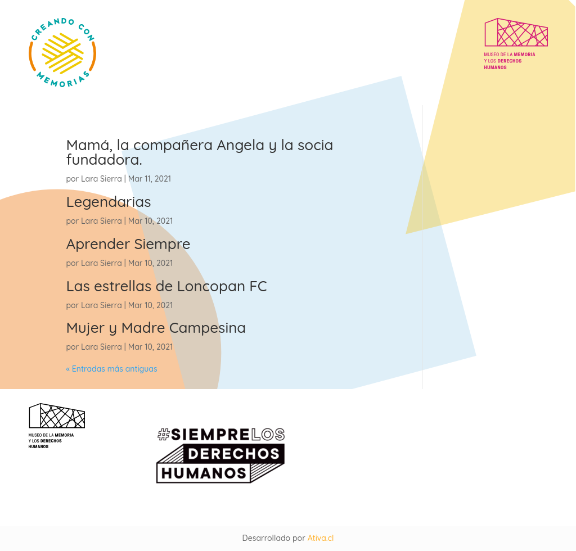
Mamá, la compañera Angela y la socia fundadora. (199, 152)
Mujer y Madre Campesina (156, 327)
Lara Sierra (101, 179)
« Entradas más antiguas (111, 369)
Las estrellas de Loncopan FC (166, 286)
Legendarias (108, 201)
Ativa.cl (321, 538)
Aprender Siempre (128, 243)
